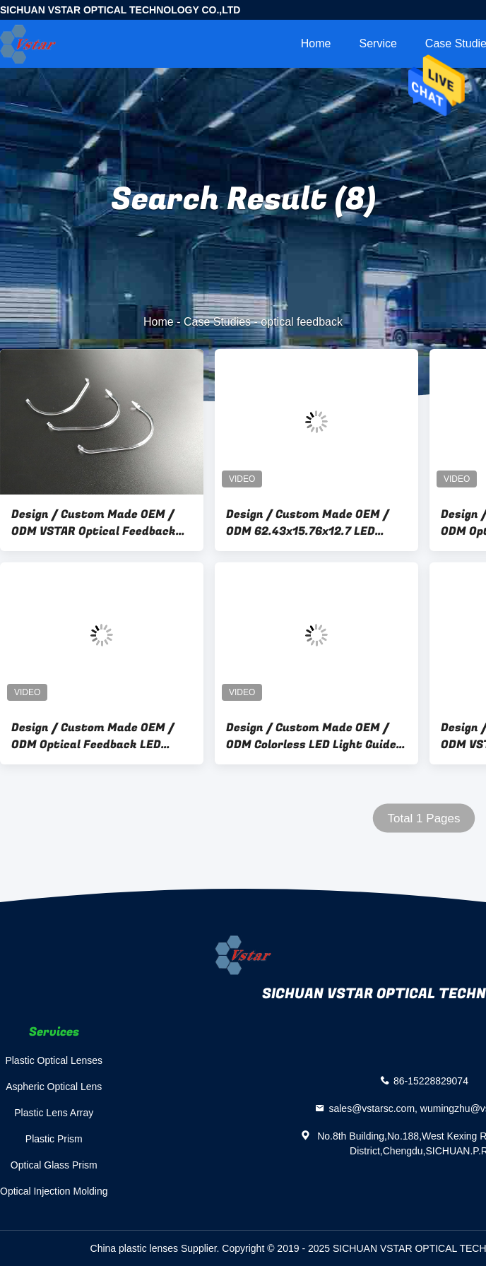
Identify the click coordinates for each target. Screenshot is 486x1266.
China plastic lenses (134, 1248)
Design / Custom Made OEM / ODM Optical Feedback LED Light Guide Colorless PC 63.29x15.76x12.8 (92, 736)
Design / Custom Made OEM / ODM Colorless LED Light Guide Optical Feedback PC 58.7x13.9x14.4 (311, 736)
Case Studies (217, 322)
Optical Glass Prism (54, 1165)
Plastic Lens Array (53, 1112)
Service (377, 43)
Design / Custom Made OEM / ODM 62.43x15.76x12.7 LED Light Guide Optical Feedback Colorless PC (308, 523)
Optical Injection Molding (54, 1191)
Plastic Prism (54, 1138)
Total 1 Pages (423, 818)
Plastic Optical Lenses (53, 1060)
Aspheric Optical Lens (54, 1086)
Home (316, 43)
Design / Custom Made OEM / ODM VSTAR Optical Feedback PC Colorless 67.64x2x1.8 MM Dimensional (93, 523)
